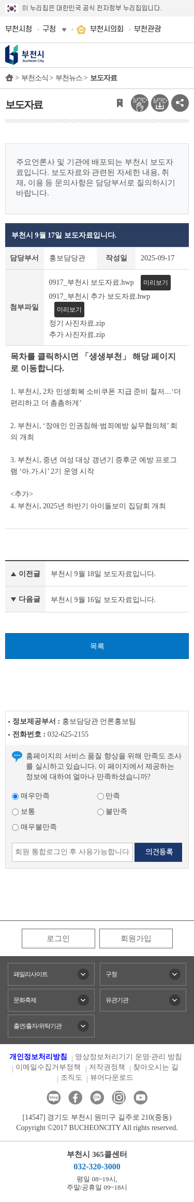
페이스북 (75, 1098)
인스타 (119, 1098)
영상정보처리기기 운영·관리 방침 (128, 1057)
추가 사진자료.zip (77, 334)
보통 (23, 811)
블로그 (54, 1098)
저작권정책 (107, 1067)
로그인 (58, 938)
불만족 (112, 811)
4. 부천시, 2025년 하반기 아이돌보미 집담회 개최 (88, 506)
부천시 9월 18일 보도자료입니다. (103, 574)
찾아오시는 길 (155, 1067)
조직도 (71, 1077)
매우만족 (31, 796)
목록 (97, 646)
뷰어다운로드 (111, 1077)
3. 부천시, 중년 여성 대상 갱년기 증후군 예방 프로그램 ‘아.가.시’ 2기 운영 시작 (93, 465)
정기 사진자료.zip (77, 323)
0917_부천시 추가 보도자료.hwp (100, 296)
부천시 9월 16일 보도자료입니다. (103, 600)
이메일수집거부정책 (48, 1067)
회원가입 (136, 938)
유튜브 (140, 1098)
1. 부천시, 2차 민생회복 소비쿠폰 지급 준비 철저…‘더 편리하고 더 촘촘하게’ (95, 397)
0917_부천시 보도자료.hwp (91, 282)
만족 (109, 796)
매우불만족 (34, 827)
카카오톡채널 (97, 1098)
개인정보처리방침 (38, 1057)
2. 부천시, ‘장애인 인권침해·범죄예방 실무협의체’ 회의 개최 (93, 431)
